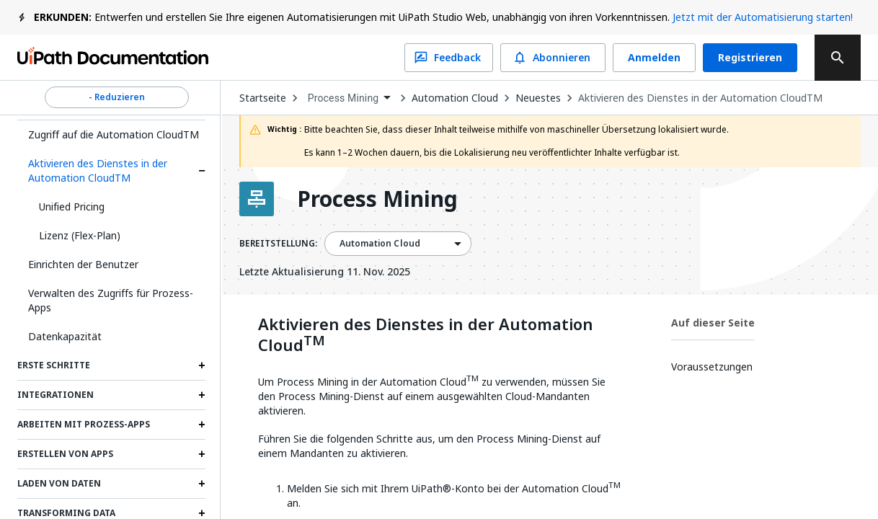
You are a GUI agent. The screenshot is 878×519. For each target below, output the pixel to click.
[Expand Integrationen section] (201, 395)
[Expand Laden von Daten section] (201, 483)
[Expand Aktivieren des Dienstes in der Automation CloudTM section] (201, 170)
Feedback (448, 57)
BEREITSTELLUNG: (278, 243)
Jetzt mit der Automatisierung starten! (763, 17)
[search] (838, 58)
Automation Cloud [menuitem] (380, 243)
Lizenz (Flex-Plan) (79, 235)
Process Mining (377, 199)
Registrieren (750, 57)
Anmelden (654, 57)
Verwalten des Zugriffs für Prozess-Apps (110, 300)
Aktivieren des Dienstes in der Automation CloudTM (97, 170)
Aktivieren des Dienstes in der (425, 335)
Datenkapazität (65, 336)
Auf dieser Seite (713, 322)
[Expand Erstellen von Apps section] (201, 454)
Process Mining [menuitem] (343, 98)
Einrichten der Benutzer (83, 264)
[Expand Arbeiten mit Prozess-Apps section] (201, 424)
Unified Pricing (72, 206)
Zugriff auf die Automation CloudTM (113, 134)
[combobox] (349, 98)
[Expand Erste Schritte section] (201, 365)
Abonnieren (553, 57)
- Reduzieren (116, 97)
